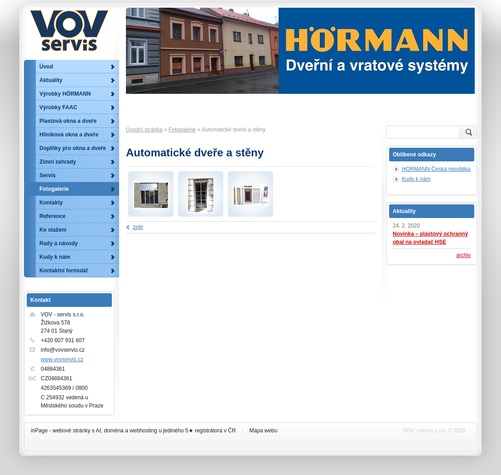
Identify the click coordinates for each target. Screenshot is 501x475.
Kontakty (51, 202)
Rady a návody (58, 243)
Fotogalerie (182, 129)
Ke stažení (52, 230)
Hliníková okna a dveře (68, 134)
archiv (463, 255)
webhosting (143, 430)
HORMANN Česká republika (436, 169)
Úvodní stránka (144, 129)
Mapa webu (263, 430)
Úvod (46, 66)
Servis (47, 175)
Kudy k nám (416, 179)
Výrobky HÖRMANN (65, 94)
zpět (138, 227)
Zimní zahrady (57, 162)
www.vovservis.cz (62, 359)
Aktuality (51, 80)
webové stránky (71, 430)
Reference (52, 216)
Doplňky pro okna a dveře (72, 148)
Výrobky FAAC (58, 107)
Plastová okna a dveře (67, 121)
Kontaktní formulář (63, 270)
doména (113, 430)
